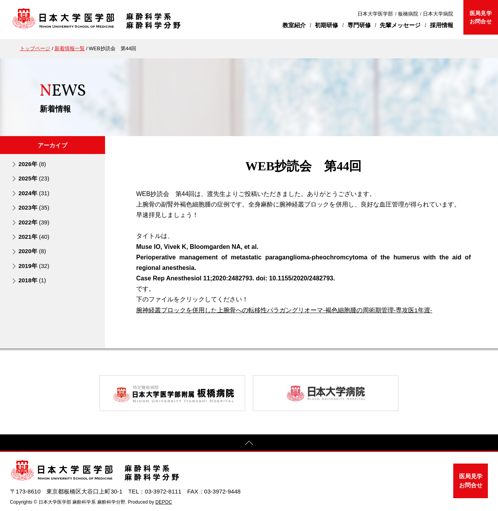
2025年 (33, 178)
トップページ (35, 48)
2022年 (33, 222)
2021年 (33, 236)
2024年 (33, 193)
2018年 (32, 280)
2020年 (32, 251)
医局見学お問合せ (480, 17)
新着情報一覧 (69, 48)
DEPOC (163, 501)
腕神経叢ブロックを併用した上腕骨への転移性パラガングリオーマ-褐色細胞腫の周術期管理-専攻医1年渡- (284, 310)
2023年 (33, 207)
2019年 (33, 265)
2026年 (32, 164)
